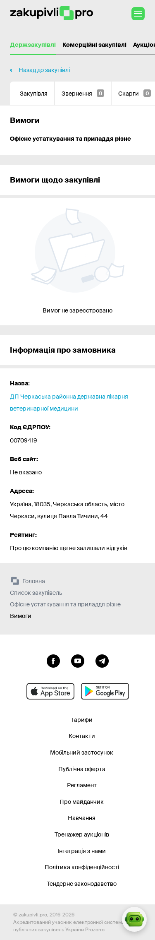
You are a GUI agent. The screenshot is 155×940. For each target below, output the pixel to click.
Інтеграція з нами (81, 851)
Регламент (82, 785)
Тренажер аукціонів (82, 834)
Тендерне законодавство (82, 883)
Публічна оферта (81, 769)
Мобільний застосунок (81, 752)
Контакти (82, 736)
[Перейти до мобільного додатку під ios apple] (50, 691)
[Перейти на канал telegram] (102, 660)
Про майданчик (82, 801)
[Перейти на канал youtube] (77, 660)
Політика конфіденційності (82, 867)
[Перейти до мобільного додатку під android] (105, 691)
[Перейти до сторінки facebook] (53, 660)
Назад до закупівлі (44, 70)
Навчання (81, 818)
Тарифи (82, 720)
